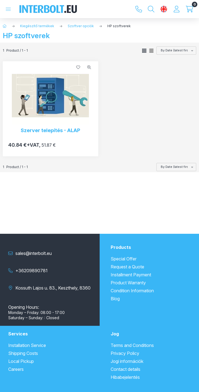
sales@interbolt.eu (33, 253)
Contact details (125, 369)
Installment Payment (131, 274)
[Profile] (176, 9)
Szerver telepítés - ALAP (50, 130)
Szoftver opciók (81, 26)
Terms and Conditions (132, 345)
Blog (115, 298)
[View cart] (189, 9)
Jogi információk (127, 361)
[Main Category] (5, 26)
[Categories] (8, 9)
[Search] (151, 9)
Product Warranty (128, 282)
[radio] (151, 51)
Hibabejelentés (125, 377)
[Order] (176, 50)
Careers (16, 369)
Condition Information (132, 290)
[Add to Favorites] (78, 67)
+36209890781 (139, 9)
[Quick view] (89, 67)
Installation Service (27, 345)
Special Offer (124, 259)
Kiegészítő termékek (37, 26)
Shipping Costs (23, 353)
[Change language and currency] (163, 9)
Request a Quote (127, 266)
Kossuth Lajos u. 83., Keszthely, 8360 (53, 288)
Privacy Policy (125, 353)
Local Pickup (21, 361)
